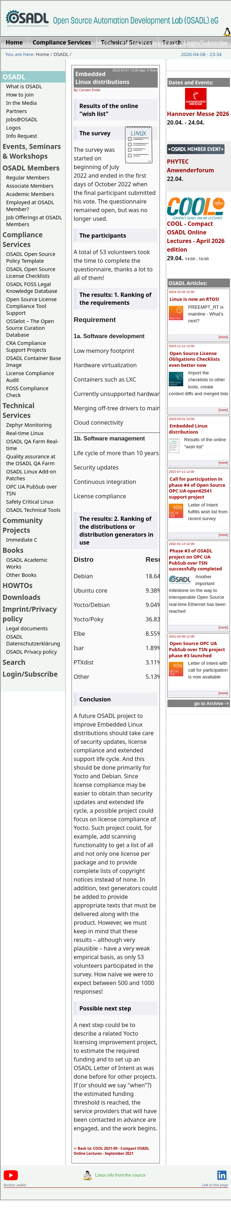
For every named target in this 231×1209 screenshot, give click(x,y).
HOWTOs (18, 585)
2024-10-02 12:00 (181, 292)
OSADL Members (31, 168)
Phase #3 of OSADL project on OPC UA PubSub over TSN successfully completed (195, 559)
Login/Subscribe (205, 43)
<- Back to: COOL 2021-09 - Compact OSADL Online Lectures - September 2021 (111, 1151)
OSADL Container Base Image (33, 361)
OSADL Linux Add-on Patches (31, 475)
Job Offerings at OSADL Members (34, 221)
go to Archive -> (211, 703)
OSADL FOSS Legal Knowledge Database (31, 287)
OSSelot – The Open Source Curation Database (30, 328)
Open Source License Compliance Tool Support (31, 306)
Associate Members (30, 185)
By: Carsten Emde (87, 90)
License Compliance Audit (30, 376)
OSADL (61, 54)
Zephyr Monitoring (29, 424)
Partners (16, 111)
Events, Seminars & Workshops (32, 151)
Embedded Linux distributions (188, 429)
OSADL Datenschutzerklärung (33, 640)
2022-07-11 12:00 (181, 471)
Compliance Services (23, 239)
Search (14, 662)
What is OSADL (24, 86)
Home (104, 43)
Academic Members (30, 194)
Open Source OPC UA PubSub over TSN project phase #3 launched (197, 649)
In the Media (21, 102)
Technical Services (18, 410)
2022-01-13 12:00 (181, 544)
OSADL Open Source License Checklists (30, 272)
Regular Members (28, 177)
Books (13, 550)
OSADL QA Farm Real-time (32, 445)
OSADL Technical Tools (33, 510)
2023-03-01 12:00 (181, 419)
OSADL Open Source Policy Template (30, 257)
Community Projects (23, 525)
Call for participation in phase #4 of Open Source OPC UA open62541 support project (197, 488)
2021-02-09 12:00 (181, 636)
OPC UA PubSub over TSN (31, 490)
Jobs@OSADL (22, 119)
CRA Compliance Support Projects (26, 346)
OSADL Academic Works (26, 563)
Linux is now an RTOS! (194, 299)
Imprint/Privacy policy (148, 43)
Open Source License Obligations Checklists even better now (194, 359)
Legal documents (27, 628)
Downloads (22, 597)
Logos (13, 127)
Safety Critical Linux (30, 501)
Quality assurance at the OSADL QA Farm (30, 460)
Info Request (21, 135)
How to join (20, 94)
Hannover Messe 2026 (198, 110)
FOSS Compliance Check (27, 391)
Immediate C (21, 539)
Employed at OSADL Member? (30, 206)
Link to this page (215, 1184)
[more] (223, 337)
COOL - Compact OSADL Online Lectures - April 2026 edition (196, 233)
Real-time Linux (24, 433)
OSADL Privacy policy (31, 651)
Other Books (21, 574)
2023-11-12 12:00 (181, 346)
